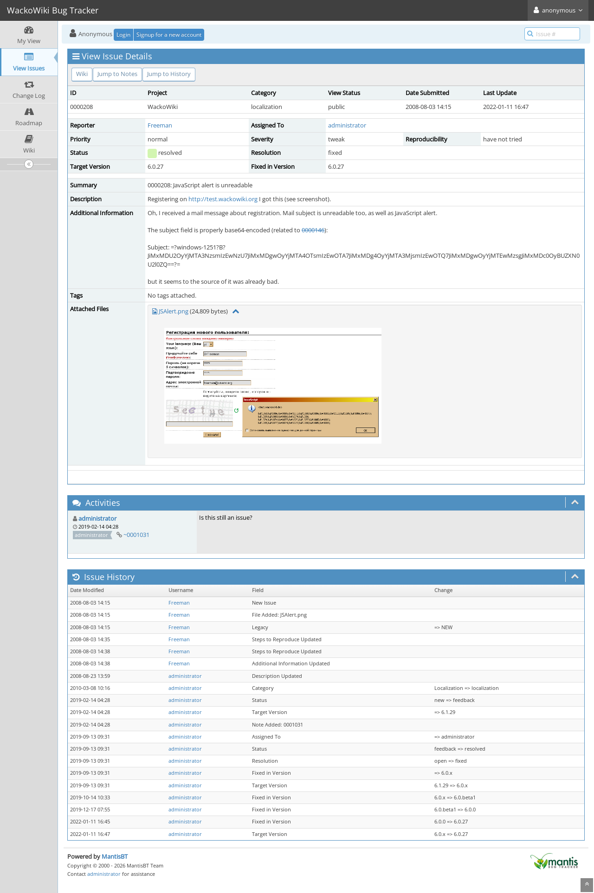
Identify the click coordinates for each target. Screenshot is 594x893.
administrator (347, 125)
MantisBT (115, 856)
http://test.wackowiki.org (223, 199)
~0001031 (136, 534)
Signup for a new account (168, 34)
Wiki (82, 74)
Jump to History (169, 74)
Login (123, 34)
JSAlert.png (173, 311)
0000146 (313, 230)
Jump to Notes (117, 74)
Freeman (160, 125)
